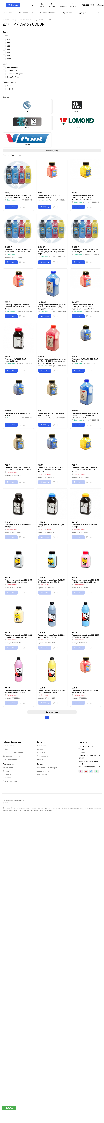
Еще (97, 13)
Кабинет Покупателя (12, 742)
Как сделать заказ (26, 13)
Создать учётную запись (13, 753)
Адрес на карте (43, 771)
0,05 (8, 49)
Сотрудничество (10, 781)
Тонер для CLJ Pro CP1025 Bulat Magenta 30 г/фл (85, 691)
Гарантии (7, 778)
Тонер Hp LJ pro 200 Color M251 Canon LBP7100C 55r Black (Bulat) (18, 468)
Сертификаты (42, 756)
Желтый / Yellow (13, 77)
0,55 (8, 43)
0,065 (9, 52)
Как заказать (8, 768)
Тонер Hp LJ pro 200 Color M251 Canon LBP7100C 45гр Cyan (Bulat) (51, 469)
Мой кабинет (8, 746)
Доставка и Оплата (47, 13)
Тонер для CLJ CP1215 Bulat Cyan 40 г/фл (18, 414)
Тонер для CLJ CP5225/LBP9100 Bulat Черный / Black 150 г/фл (18, 196)
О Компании (7, 13)
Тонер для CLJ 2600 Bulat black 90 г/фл (18, 526)
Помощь (40, 764)
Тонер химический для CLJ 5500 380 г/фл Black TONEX (51, 636)
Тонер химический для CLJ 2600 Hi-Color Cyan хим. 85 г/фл (51, 581)
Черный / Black (12, 67)
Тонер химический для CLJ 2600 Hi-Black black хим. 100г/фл (18, 581)
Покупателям (8, 764)
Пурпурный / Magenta (15, 74)
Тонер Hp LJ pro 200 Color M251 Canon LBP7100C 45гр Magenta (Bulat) (17, 307)
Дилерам (83, 13)
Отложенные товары (11, 756)
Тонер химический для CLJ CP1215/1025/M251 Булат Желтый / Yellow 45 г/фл (83, 197)
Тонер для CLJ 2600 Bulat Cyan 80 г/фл (51, 526)
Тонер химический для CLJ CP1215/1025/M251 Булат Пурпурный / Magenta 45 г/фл (84, 307)
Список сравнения (10, 759)
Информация (42, 774)
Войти (5, 749)
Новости (40, 759)
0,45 (8, 40)
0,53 (8, 46)
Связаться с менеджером (47, 768)
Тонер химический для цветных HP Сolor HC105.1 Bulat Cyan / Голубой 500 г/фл (85, 415)
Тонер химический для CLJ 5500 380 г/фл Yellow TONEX (51, 691)
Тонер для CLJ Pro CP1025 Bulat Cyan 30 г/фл (85, 360)
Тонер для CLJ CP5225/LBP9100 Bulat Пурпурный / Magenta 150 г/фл (51, 252)
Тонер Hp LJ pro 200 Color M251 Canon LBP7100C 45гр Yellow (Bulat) (84, 469)
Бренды (6, 97)
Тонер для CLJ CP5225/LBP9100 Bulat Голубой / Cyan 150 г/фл (85, 251)
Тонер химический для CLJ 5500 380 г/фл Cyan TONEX (85, 636)
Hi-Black (10, 89)
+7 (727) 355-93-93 (87, 5)
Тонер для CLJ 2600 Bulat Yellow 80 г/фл (85, 526)
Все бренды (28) (52, 151)
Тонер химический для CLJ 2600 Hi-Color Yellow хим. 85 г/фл (18, 636)
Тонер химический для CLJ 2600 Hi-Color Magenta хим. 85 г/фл (85, 581)
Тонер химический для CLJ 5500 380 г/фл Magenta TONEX (18, 691)
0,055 (9, 59)
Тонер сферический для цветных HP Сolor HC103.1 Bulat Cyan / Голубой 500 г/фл (52, 307)
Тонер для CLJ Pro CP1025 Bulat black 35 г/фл (51, 414)
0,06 (8, 55)
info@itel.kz (82, 752)
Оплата (6, 771)
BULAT (9, 86)
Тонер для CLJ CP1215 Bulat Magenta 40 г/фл (49, 196)
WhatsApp (100, 5)
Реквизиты (41, 753)
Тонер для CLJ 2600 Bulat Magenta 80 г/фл (15, 360)
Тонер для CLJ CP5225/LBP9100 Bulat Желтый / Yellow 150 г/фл (18, 251)
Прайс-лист (67, 13)
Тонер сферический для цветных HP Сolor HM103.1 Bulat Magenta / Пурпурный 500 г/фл (52, 361)
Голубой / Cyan (12, 71)
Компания (41, 742)
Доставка (7, 774)
